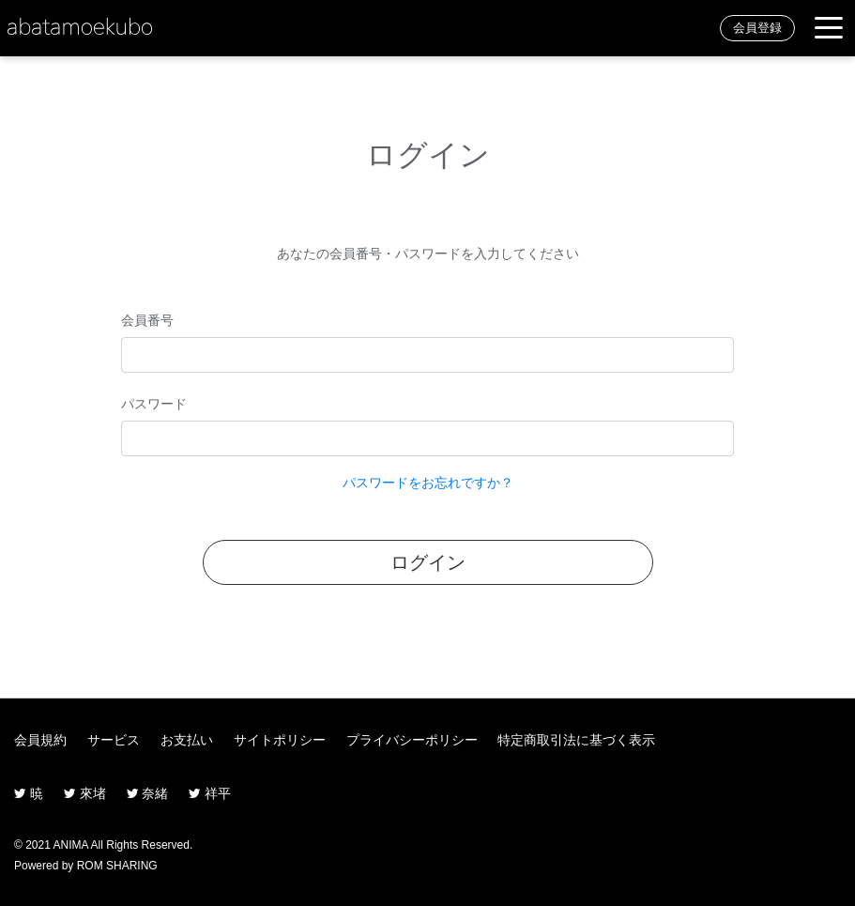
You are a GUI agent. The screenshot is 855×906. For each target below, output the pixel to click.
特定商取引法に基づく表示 (576, 739)
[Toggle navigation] (828, 28)
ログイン (428, 562)
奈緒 (148, 793)
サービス (113, 739)
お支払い (186, 739)
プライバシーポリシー (412, 739)
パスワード (154, 403)
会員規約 (40, 739)
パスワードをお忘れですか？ (428, 482)
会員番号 (147, 320)
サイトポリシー (280, 739)
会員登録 (757, 28)
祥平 (210, 793)
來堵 (85, 793)
